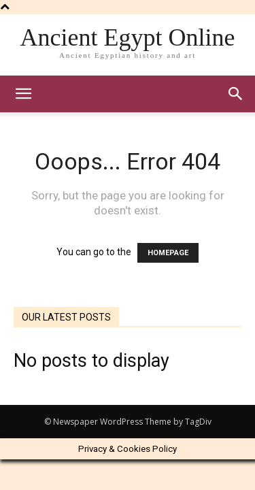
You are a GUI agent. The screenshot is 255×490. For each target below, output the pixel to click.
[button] (236, 94)
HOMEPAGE (168, 252)
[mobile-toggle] (23, 94)
